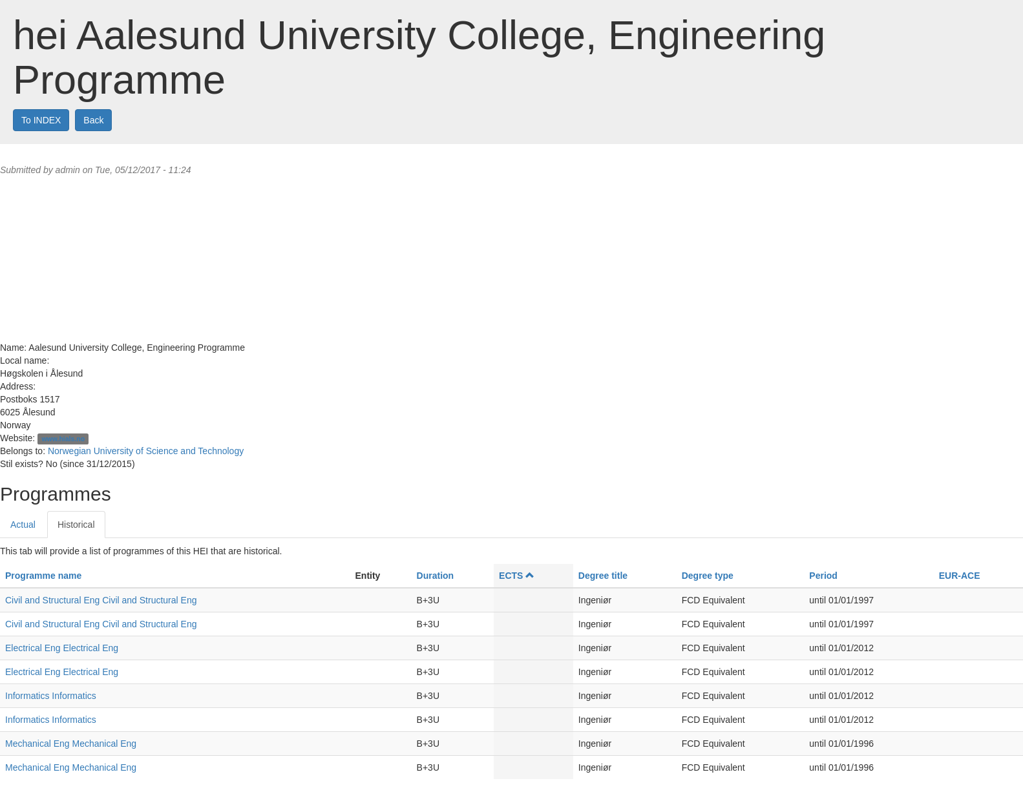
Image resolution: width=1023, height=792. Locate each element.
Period (823, 575)
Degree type (707, 575)
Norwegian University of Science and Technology (146, 451)
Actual (23, 524)
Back (93, 120)
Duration (435, 575)
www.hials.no (63, 439)
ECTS (516, 575)
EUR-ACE (959, 575)
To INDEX (41, 120)
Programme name (43, 575)
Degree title (603, 575)
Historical (76, 524)
